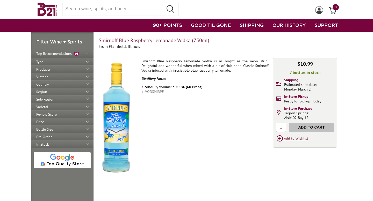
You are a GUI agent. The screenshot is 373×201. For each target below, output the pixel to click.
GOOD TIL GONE (211, 25)
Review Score (46, 114)
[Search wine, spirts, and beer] (114, 9)
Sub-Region (45, 99)
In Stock (42, 144)
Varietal (42, 107)
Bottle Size (44, 129)
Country (42, 84)
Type (40, 61)
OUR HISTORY (289, 25)
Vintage (42, 77)
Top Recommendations (57, 54)
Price (40, 122)
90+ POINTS (167, 25)
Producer (43, 69)
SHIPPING (252, 25)
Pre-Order (44, 137)
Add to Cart (311, 127)
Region (41, 92)
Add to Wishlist (296, 138)
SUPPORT (326, 25)
